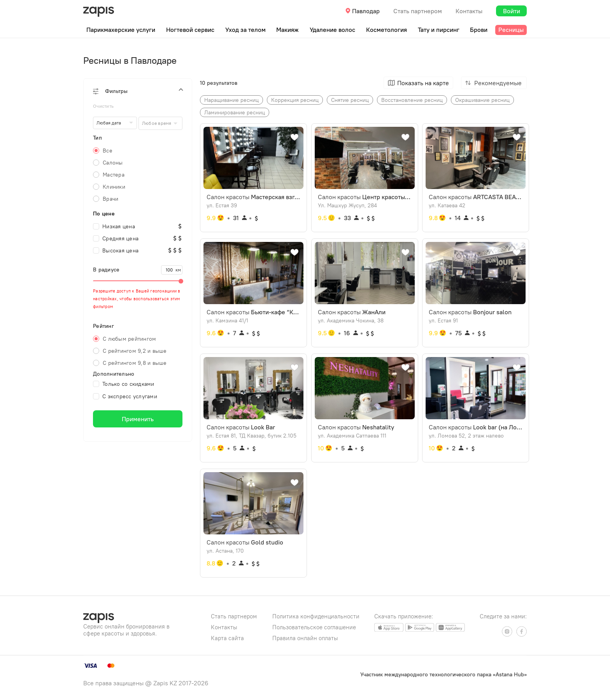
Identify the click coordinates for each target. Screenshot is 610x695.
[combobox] (160, 123)
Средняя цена (115, 238)
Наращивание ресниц (231, 99)
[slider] (137, 281)
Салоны (113, 162)
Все (107, 150)
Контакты (469, 11)
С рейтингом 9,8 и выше (135, 363)
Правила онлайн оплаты (305, 638)
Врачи (110, 199)
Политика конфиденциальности (315, 616)
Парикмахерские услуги (120, 29)
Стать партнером (417, 11)
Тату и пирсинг (438, 29)
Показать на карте (423, 83)
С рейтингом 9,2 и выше (135, 351)
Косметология (386, 29)
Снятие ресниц (350, 99)
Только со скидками (123, 384)
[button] (138, 91)
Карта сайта (227, 638)
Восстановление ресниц (412, 99)
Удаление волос (332, 29)
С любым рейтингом (129, 339)
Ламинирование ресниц (234, 112)
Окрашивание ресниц (482, 99)
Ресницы (511, 29)
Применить (138, 419)
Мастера (113, 175)
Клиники (114, 187)
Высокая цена (115, 250)
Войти (511, 11)
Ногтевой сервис (190, 29)
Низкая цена (114, 226)
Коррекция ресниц (295, 99)
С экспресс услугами (125, 396)
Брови (478, 29)
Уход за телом (245, 29)
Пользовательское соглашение (314, 627)
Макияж (287, 29)
